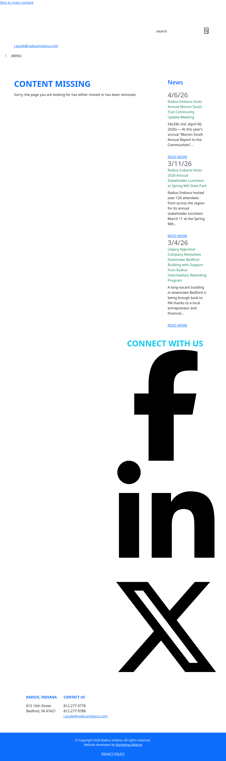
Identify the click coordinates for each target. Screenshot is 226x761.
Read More (177, 157)
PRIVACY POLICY (112, 754)
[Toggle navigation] (13, 56)
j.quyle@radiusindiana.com (36, 46)
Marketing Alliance (129, 745)
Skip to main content (17, 2)
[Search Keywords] (175, 31)
